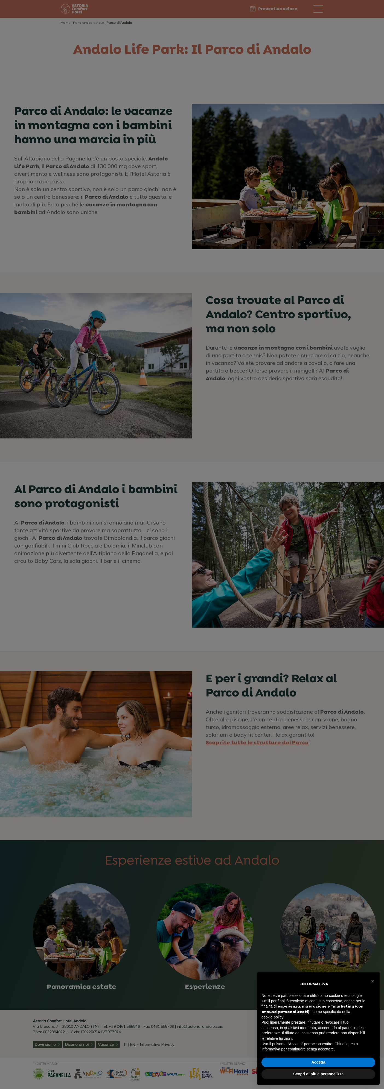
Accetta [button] (318, 1062)
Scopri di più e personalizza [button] (318, 1074)
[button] (372, 981)
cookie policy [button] (272, 1017)
